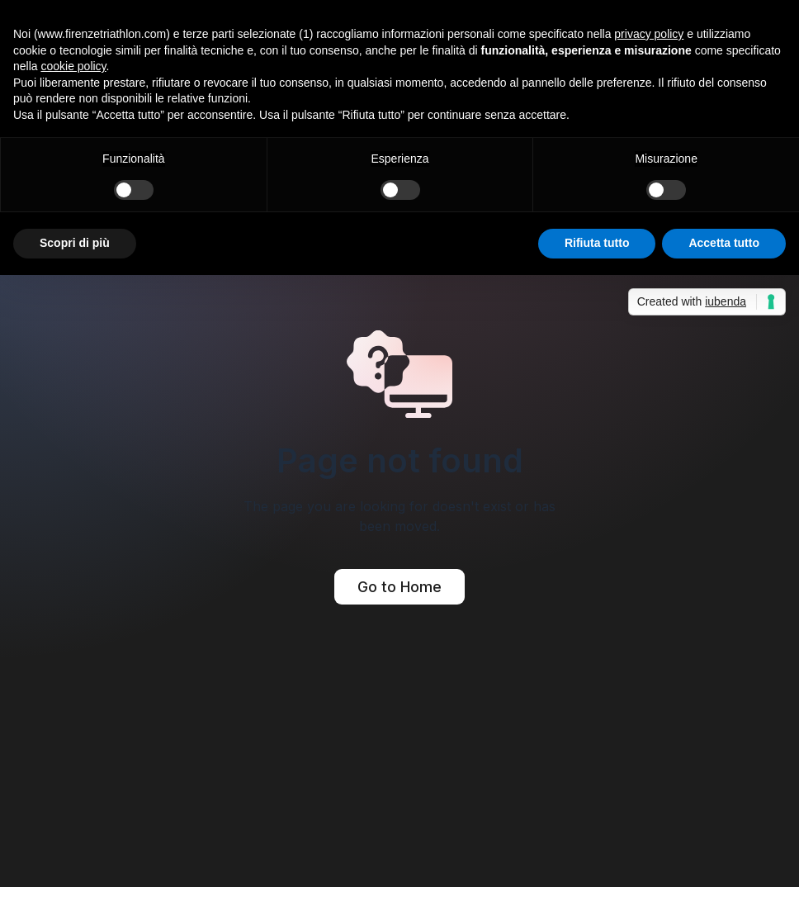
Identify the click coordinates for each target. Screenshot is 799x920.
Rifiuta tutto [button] (597, 242)
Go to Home (399, 586)
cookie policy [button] (73, 66)
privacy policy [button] (648, 33)
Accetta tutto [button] (723, 242)
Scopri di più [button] (75, 242)
